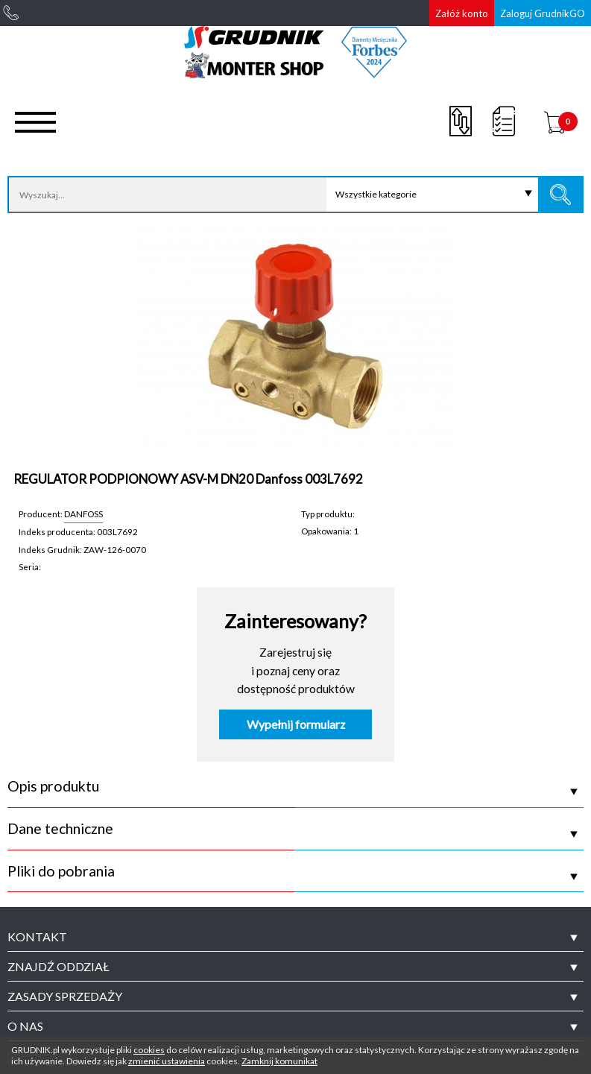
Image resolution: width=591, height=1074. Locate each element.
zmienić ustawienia (166, 1061)
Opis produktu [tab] (53, 786)
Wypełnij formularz (296, 724)
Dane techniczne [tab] (60, 829)
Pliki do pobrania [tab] (61, 871)
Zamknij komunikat (279, 1061)
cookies (149, 1049)
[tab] (295, 937)
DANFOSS (83, 513)
